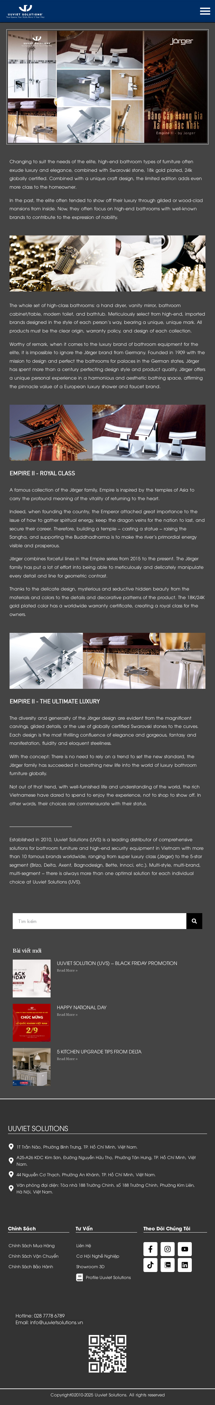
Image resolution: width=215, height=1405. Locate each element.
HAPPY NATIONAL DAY (82, 1007)
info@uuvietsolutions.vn (56, 1322)
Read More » (67, 970)
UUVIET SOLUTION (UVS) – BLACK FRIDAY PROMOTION (117, 963)
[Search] (194, 921)
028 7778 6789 (49, 1315)
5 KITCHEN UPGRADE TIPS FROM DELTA (99, 1051)
